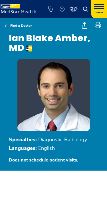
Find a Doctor (21, 25)
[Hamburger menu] (99, 9)
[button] (50, 9)
